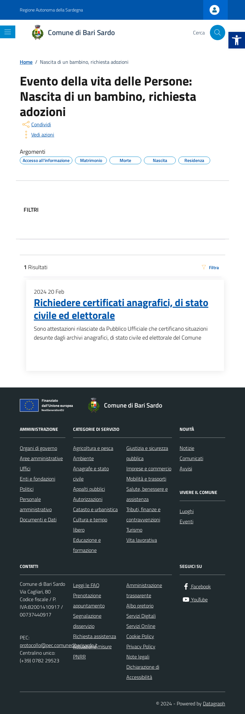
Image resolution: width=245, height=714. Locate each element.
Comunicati (191, 458)
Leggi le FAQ (86, 585)
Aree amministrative (41, 458)
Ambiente (83, 458)
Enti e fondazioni (37, 478)
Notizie (187, 448)
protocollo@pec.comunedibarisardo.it (59, 645)
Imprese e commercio (148, 468)
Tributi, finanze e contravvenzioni (143, 514)
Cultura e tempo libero (90, 525)
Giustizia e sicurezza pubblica (147, 453)
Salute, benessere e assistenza (147, 494)
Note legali (137, 656)
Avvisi (186, 468)
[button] (236, 40)
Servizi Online (140, 626)
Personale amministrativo (36, 504)
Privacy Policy (140, 646)
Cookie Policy (140, 636)
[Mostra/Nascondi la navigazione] (7, 32)
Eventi (186, 521)
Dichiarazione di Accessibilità (142, 672)
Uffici (25, 468)
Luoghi (187, 511)
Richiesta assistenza (94, 636)
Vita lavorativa (141, 540)
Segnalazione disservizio (87, 621)
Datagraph (214, 703)
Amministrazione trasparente (144, 590)
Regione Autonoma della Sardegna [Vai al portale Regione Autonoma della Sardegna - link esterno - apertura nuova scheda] (51, 9)
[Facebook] (196, 586)
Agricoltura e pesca (93, 448)
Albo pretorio (139, 605)
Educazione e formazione (87, 545)
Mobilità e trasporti (146, 478)
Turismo (134, 530)
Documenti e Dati (38, 519)
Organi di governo (38, 448)
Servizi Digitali (141, 616)
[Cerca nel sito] (217, 32)
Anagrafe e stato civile (91, 473)
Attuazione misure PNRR (92, 651)
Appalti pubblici (89, 489)
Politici (26, 489)
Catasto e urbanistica (95, 509)
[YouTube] (195, 599)
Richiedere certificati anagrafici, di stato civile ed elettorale (121, 309)
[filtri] (173, 210)
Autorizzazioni (87, 499)
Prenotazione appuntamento (89, 600)
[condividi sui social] (36, 124)
